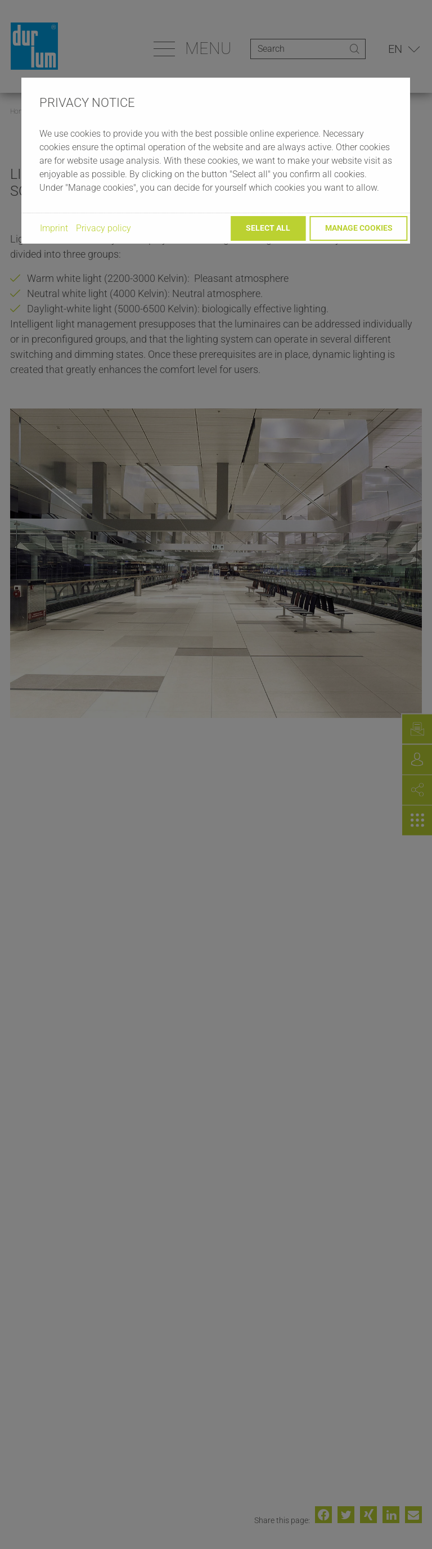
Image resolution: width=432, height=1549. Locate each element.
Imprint (54, 228)
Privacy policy (103, 228)
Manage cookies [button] (359, 228)
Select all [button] (268, 228)
